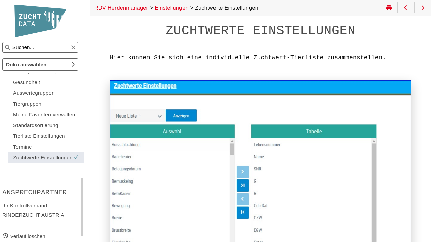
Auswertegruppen (42, 93)
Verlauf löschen (36, 236)
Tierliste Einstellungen (47, 136)
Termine (31, 147)
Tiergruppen (36, 104)
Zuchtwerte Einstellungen (56, 157)
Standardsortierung (44, 125)
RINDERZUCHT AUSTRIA (42, 215)
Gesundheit (35, 82)
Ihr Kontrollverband (33, 205)
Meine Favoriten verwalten (53, 114)
